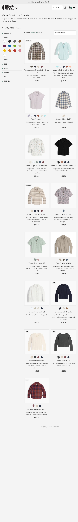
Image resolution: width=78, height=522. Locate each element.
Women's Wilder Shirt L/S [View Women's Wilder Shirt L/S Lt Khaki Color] (63, 263)
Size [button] (5, 64)
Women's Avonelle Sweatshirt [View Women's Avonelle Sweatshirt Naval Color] (63, 312)
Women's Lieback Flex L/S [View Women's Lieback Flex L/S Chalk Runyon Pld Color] (63, 119)
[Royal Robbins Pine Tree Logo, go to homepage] (9, 7)
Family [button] (6, 68)
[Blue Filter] (9, 46)
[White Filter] (4, 41)
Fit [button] (5, 77)
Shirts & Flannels (16, 28)
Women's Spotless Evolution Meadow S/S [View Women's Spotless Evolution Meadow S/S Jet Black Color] (63, 166)
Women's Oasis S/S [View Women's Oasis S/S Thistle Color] (37, 119)
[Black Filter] (9, 41)
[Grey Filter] (14, 41)
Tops (8, 28)
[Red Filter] (14, 50)
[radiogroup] (36, 66)
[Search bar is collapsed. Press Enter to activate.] (57, 7)
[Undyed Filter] (4, 55)
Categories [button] (7, 33)
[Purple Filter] (4, 46)
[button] (69, 7)
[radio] (31, 66)
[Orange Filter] (9, 50)
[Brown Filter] (19, 41)
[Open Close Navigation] (74, 7)
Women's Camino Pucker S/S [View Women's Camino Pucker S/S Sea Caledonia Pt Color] (63, 214)
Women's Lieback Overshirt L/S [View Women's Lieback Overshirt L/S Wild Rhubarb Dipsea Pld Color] (36, 409)
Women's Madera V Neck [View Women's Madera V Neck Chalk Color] (36, 361)
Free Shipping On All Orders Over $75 (39, 2)
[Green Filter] (14, 46)
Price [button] (6, 60)
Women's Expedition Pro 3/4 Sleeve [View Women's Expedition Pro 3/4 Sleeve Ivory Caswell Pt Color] (36, 166)
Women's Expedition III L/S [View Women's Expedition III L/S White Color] (37, 312)
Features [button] (7, 81)
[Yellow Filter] (4, 50)
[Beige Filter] (19, 46)
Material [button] (7, 72)
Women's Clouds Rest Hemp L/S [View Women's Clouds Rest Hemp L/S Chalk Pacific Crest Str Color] (36, 214)
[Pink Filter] (19, 50)
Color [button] (6, 38)
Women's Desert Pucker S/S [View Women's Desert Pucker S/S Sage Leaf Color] (37, 263)
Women (4, 28)
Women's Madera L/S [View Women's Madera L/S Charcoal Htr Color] (63, 361)
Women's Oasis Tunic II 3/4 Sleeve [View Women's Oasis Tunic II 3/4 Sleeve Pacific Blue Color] (63, 70)
